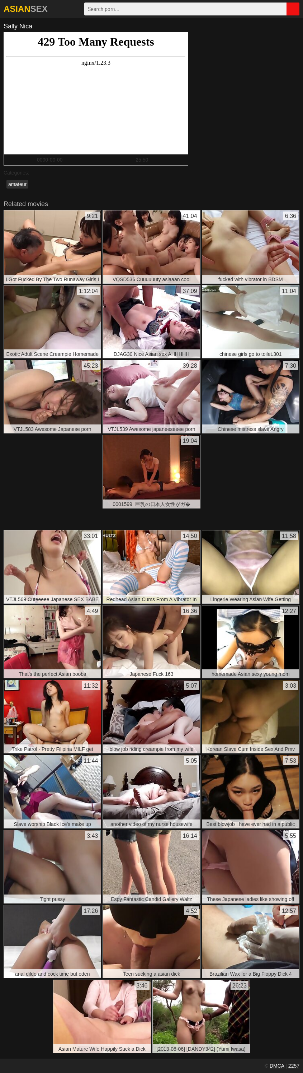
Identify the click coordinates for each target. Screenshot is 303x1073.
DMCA (277, 1066)
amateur (17, 184)
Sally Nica (18, 26)
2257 (293, 1066)
